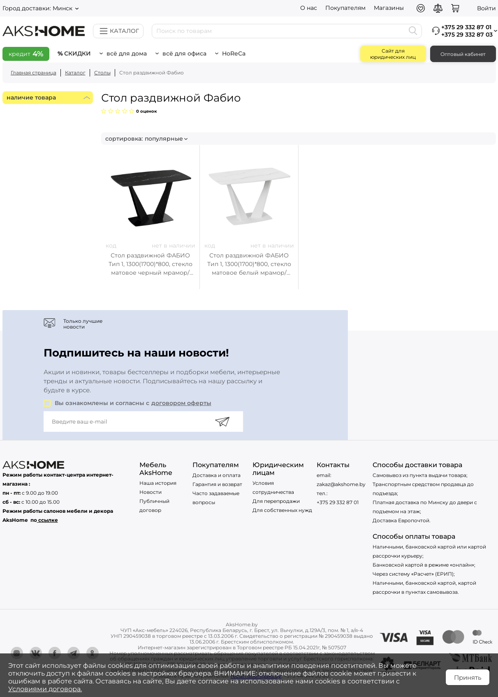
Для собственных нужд (282, 510)
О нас (308, 8)
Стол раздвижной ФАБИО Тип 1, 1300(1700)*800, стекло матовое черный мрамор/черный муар (150, 264)
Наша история (157, 483)
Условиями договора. (45, 689)
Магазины (389, 8)
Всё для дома (127, 53)
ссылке (48, 520)
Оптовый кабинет (463, 54)
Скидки (77, 53)
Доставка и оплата (216, 475)
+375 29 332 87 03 (467, 34)
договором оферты (181, 403)
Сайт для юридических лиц (393, 54)
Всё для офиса (184, 53)
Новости (150, 492)
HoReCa (234, 53)
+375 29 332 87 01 (338, 502)
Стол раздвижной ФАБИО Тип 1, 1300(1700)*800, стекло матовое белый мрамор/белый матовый (249, 264)
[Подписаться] (222, 421)
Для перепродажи (276, 501)
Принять (467, 677)
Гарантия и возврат (217, 484)
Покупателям (345, 8)
